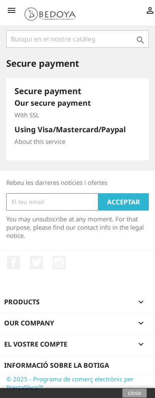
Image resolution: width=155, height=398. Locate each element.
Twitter (36, 262)
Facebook (13, 262)
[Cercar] (77, 39)
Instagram (59, 262)
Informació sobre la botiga (56, 365)
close (134, 393)
